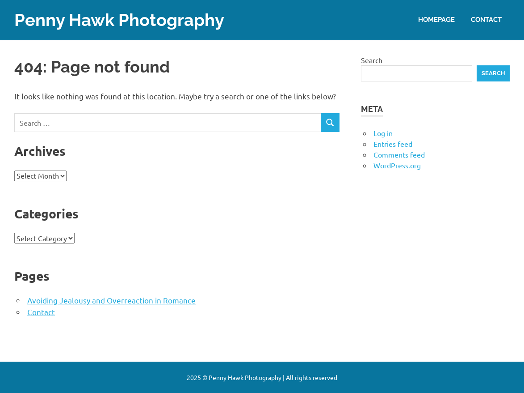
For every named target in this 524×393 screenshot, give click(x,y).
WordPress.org (397, 165)
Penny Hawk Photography (119, 20)
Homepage (436, 20)
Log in (383, 132)
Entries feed (392, 143)
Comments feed (399, 154)
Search (371, 60)
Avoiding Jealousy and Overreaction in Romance (111, 300)
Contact (486, 20)
